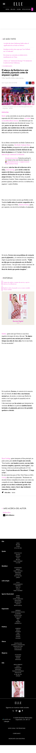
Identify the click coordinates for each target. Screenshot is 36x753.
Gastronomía (18, 567)
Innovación (18, 672)
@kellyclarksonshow (11, 158)
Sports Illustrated (8, 594)
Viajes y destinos (18, 571)
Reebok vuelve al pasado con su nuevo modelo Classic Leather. (16, 288)
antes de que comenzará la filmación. (13, 154)
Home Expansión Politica (18, 612)
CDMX (18, 633)
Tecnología (18, 617)
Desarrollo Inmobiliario (18, 645)
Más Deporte (18, 602)
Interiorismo (18, 649)
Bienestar (18, 574)
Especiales (18, 659)
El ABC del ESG (18, 674)
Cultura (18, 562)
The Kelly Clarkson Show (22, 145)
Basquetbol (18, 600)
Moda (7, 9)
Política (4, 627)
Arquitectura (18, 648)
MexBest (5, 566)
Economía (18, 613)
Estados (18, 635)
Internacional (18, 615)
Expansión (5, 609)
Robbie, (4, 334)
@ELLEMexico (10, 515)
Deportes (18, 586)
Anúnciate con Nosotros (17, 738)
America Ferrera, (24, 205)
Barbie (4, 116)
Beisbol (18, 597)
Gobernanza (18, 668)
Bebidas (18, 569)
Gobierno (18, 628)
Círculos (18, 556)
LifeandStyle (18, 623)
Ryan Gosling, (6, 458)
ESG (18, 620)
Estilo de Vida (18, 576)
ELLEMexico (13, 711)
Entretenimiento (18, 584)
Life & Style (5, 581)
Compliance (16, 733)
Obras (18, 618)
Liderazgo (18, 656)
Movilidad (18, 669)
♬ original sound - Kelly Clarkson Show (17, 163)
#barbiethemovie (12, 162)
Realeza (18, 554)
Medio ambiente (18, 664)
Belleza (13, 9)
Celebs (19, 9)
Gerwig (4, 477)
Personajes (18, 572)
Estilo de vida (26, 9)
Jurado (18, 577)
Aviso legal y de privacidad (16, 728)
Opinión (18, 636)
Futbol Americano (18, 599)
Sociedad (18, 638)
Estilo (18, 582)
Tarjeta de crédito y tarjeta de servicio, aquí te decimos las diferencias (16, 283)
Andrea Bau (7, 512)
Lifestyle (18, 603)
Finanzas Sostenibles (18, 671)
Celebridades (7, 66)
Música (18, 589)
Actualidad (18, 654)
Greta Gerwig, (10, 170)
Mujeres (18, 621)
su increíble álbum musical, (10, 121)
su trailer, (27, 118)
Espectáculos (18, 553)
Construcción (18, 643)
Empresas (18, 610)
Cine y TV (18, 587)
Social (18, 666)
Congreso (18, 631)
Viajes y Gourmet (18, 561)
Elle (3, 541)
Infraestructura (18, 646)
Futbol (18, 595)
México (18, 630)
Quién (4, 551)
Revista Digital (18, 321)
